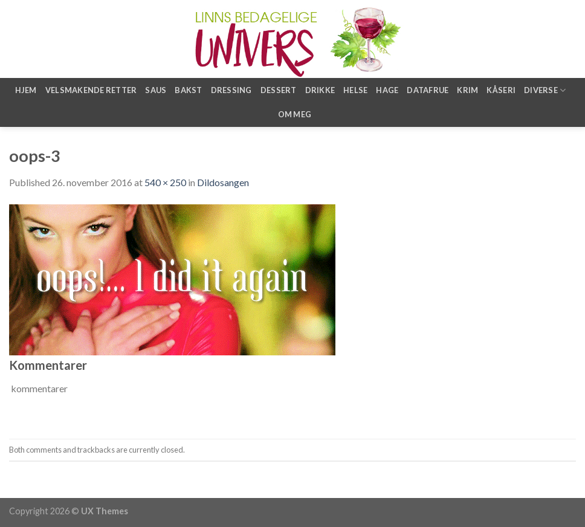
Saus (155, 90)
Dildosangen (223, 182)
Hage (387, 90)
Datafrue (427, 90)
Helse (355, 90)
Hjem (26, 90)
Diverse (545, 90)
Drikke (320, 90)
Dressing (231, 90)
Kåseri (501, 90)
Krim (467, 90)
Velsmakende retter (91, 90)
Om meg (295, 114)
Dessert (278, 90)
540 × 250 (165, 182)
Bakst (188, 90)
